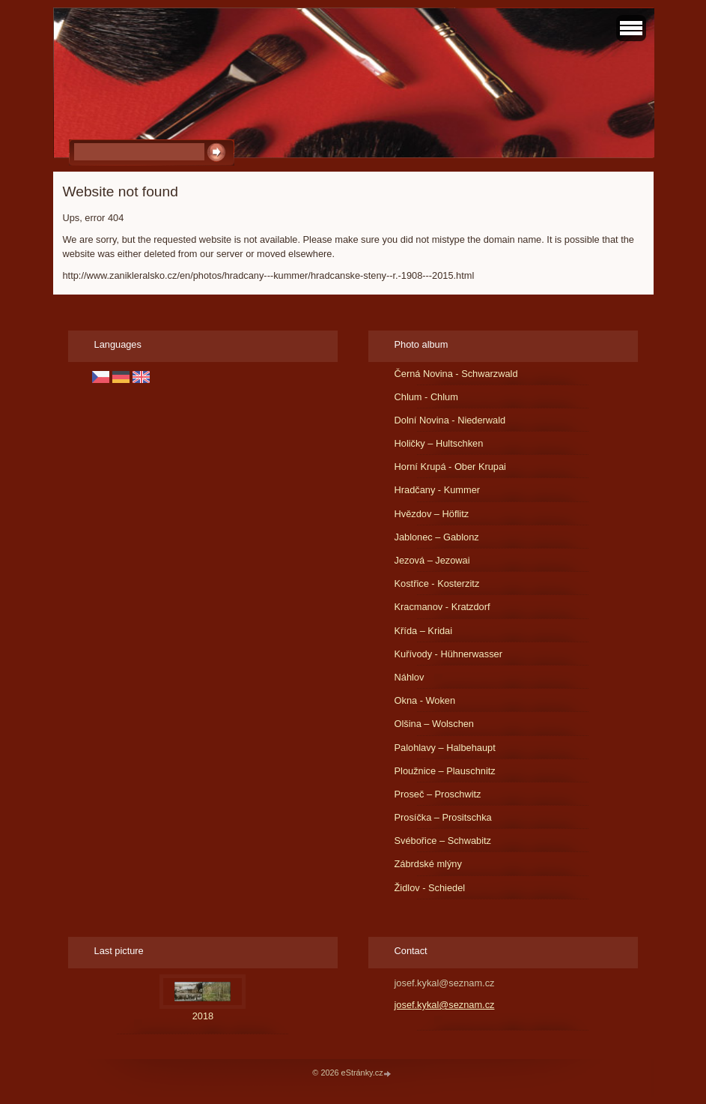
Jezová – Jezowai (432, 560)
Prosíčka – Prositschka (443, 817)
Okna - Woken (425, 700)
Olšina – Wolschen (434, 723)
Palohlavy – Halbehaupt (445, 747)
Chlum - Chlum (426, 396)
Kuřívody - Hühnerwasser (448, 654)
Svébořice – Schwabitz (443, 840)
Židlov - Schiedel (430, 887)
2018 (202, 1016)
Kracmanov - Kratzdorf (442, 606)
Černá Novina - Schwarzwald (456, 373)
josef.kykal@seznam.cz (445, 1004)
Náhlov (409, 677)
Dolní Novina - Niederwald (450, 420)
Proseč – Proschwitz (438, 794)
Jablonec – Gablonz (437, 537)
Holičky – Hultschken (439, 443)
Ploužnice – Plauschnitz (445, 770)
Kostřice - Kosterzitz (437, 583)
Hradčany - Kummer (438, 489)
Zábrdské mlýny (428, 863)
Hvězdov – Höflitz (432, 513)
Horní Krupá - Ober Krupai (450, 466)
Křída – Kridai (424, 630)
